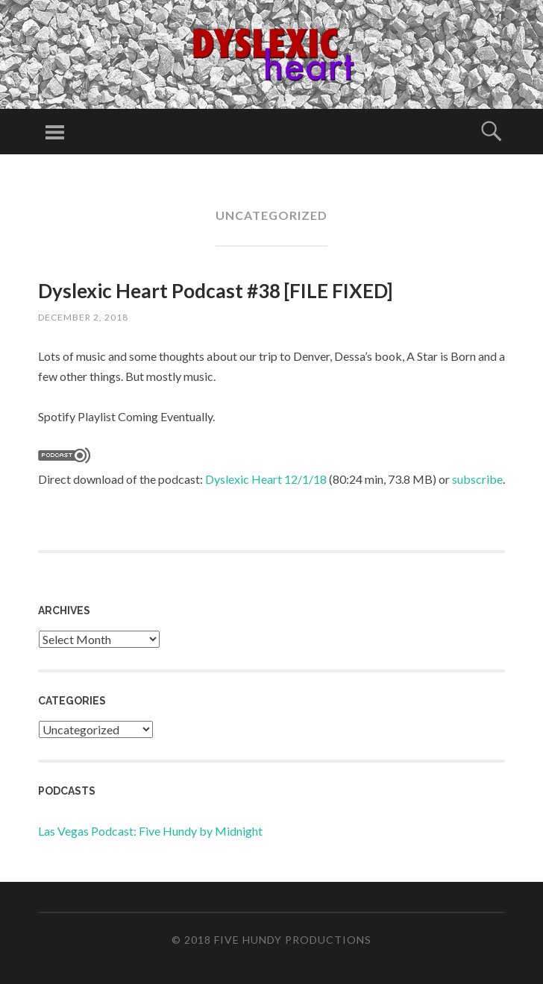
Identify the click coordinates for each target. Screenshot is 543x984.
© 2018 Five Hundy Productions (271, 939)
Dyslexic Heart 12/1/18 (266, 479)
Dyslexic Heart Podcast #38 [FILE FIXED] (215, 291)
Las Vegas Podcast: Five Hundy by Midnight (150, 831)
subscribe (477, 479)
